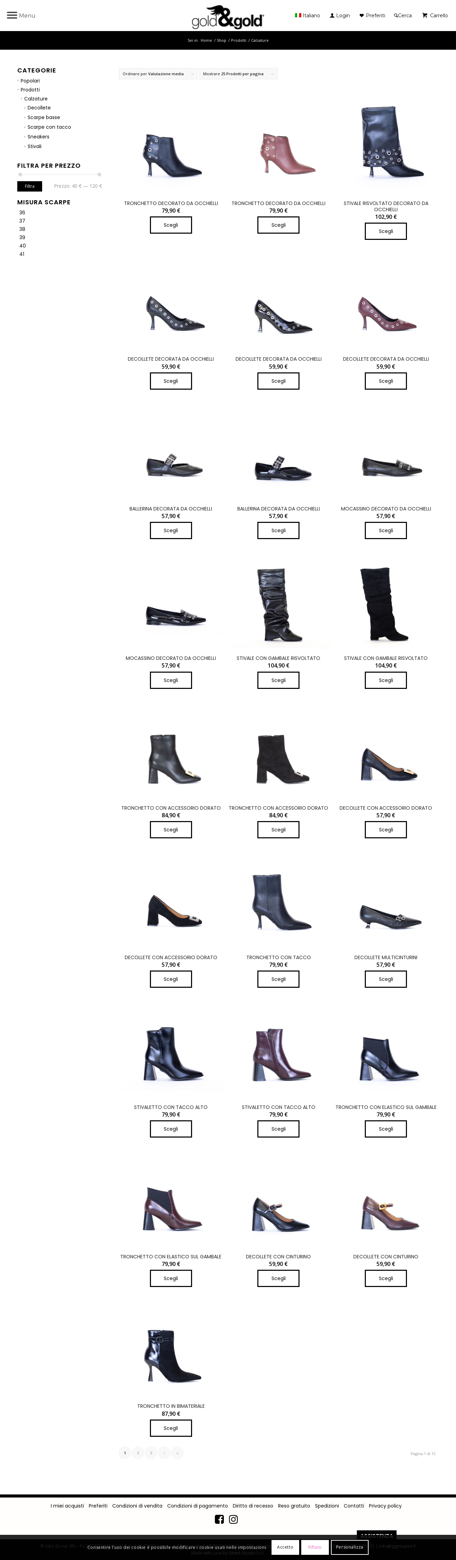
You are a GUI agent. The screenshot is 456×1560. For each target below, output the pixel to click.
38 (22, 229)
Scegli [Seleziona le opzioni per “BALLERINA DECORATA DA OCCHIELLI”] (171, 530)
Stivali (34, 146)
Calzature (36, 98)
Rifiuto (315, 1547)
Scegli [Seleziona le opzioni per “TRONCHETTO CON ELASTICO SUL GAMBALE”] (386, 1128)
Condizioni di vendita (137, 1505)
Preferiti (98, 1505)
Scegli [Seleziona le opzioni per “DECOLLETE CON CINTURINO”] (279, 1278)
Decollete (39, 107)
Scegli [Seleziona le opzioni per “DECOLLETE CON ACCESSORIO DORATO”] (386, 829)
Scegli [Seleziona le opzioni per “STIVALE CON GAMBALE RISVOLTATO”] (279, 680)
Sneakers (38, 136)
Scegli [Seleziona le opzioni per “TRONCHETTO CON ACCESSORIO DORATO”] (171, 829)
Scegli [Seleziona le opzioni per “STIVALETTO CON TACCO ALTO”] (171, 1128)
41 (21, 254)
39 (22, 237)
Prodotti (30, 89)
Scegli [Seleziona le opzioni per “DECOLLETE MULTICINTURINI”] (386, 979)
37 (22, 220)
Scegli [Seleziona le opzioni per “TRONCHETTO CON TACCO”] (279, 979)
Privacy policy (385, 1505)
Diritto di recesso (253, 1505)
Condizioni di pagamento (197, 1505)
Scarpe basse (44, 117)
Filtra (30, 186)
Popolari (30, 80)
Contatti (354, 1505)
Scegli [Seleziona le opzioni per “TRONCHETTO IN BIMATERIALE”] (171, 1428)
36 (22, 212)
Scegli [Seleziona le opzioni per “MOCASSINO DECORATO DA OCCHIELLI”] (386, 530)
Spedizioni (327, 1505)
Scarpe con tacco (49, 127)
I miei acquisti (67, 1505)
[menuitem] (309, 15)
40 (22, 245)
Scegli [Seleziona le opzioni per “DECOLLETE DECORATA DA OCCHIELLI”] (171, 381)
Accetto (285, 1547)
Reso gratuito (294, 1505)
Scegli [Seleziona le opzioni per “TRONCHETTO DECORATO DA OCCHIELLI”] (171, 225)
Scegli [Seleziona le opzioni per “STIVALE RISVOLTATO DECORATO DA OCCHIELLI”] (386, 231)
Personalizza (349, 1547)
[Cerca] (403, 15)
